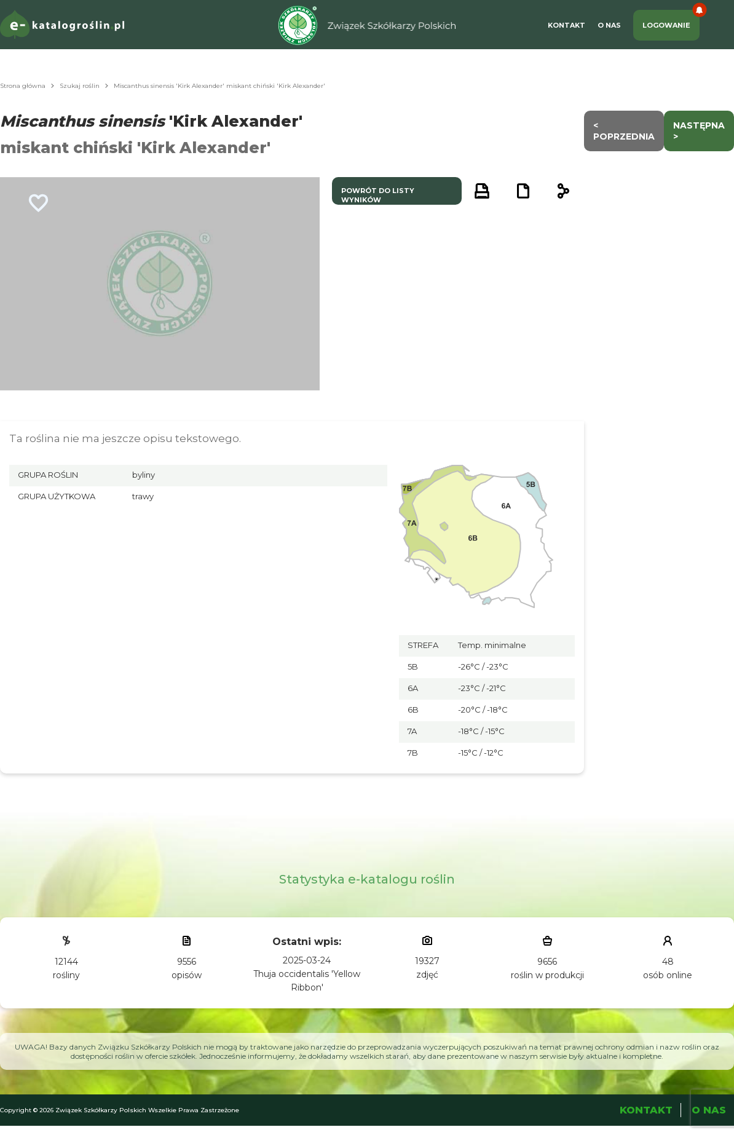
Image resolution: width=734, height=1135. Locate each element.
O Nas (609, 25)
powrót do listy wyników (377, 195)
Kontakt (566, 25)
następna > (699, 131)
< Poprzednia (624, 131)
